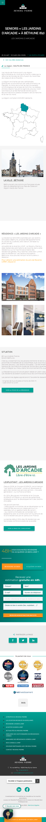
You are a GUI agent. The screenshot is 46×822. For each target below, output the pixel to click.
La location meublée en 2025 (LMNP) (19, 733)
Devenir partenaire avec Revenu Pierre (21, 759)
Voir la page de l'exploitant (19, 528)
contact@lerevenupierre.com (22, 785)
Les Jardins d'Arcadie (36, 55)
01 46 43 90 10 (22, 783)
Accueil (5, 55)
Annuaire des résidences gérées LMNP (21, 752)
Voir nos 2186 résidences (13, 60)
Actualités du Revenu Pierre (17, 743)
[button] (18, 721)
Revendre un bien (12, 567)
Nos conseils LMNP (13, 755)
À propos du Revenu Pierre (16, 729)
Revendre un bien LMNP (15, 736)
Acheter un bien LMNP (14, 739)
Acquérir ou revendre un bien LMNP (23, 819)
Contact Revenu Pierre (15, 762)
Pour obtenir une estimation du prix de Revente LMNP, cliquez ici (22, 261)
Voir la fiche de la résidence (17, 390)
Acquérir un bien (33, 567)
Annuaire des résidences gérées (23, 55)
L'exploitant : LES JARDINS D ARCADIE (23, 482)
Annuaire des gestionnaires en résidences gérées (22, 747)
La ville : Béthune (14, 180)
